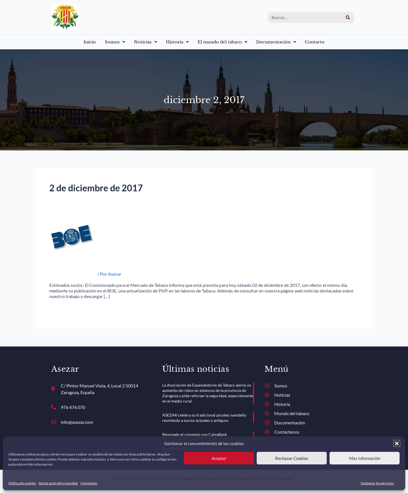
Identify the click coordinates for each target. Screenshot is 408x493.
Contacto (314, 42)
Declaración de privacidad (58, 483)
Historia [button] (177, 42)
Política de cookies (22, 483)
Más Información (364, 458)
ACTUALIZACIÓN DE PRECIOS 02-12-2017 (118, 262)
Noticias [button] (145, 42)
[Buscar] (348, 17)
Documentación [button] (276, 42)
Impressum (88, 483)
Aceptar (219, 458)
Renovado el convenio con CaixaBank (194, 434)
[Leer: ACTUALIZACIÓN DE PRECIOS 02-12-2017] (72, 236)
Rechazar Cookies (291, 458)
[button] (397, 443)
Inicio (90, 42)
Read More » (61, 308)
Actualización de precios (72, 273)
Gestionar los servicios (377, 483)
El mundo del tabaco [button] (222, 42)
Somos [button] (115, 42)
